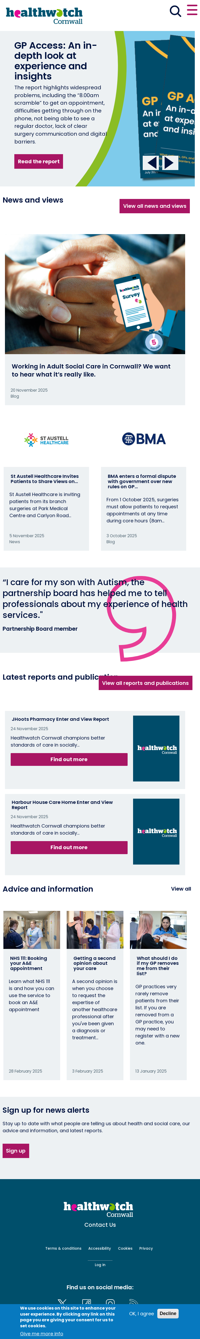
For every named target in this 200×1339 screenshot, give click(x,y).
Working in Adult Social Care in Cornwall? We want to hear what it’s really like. (91, 370)
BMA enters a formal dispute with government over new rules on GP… (142, 481)
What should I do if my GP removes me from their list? (158, 966)
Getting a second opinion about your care (94, 963)
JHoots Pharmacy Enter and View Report (60, 719)
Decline (168, 1313)
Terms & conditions (63, 1248)
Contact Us (100, 1225)
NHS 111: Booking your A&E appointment (28, 963)
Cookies (125, 1248)
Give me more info (41, 1333)
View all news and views (154, 206)
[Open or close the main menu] (192, 11)
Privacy (146, 1248)
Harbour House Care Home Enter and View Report (62, 805)
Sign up (16, 1150)
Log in (100, 1264)
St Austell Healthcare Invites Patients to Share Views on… (45, 479)
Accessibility (99, 1248)
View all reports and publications (145, 683)
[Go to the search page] (175, 12)
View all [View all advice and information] (181, 888)
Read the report (39, 161)
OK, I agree (141, 1313)
